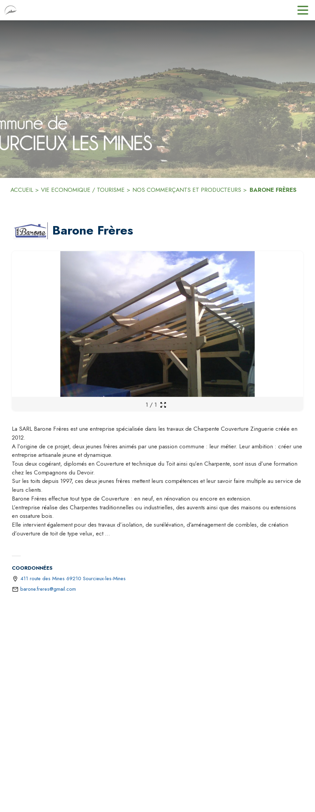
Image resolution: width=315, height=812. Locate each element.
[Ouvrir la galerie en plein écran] (163, 405)
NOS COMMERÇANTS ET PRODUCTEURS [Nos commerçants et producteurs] (186, 190)
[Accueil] (10, 10)
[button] (30, 230)
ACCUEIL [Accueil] (21, 190)
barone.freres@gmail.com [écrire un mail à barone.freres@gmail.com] (48, 589)
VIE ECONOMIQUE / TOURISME (83, 190)
